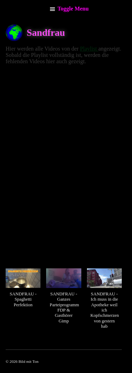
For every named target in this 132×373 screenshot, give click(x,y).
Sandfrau (46, 32)
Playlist (89, 49)
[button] (23, 291)
